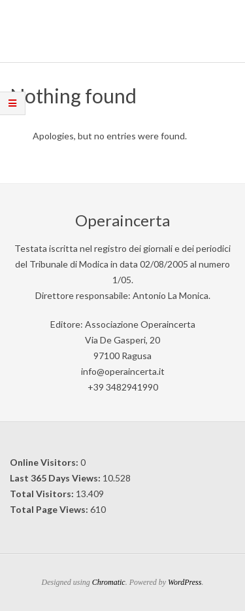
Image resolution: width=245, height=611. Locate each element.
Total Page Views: (50, 509)
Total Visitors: (43, 493)
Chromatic (108, 582)
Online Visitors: (45, 462)
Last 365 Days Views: (56, 477)
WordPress (184, 582)
